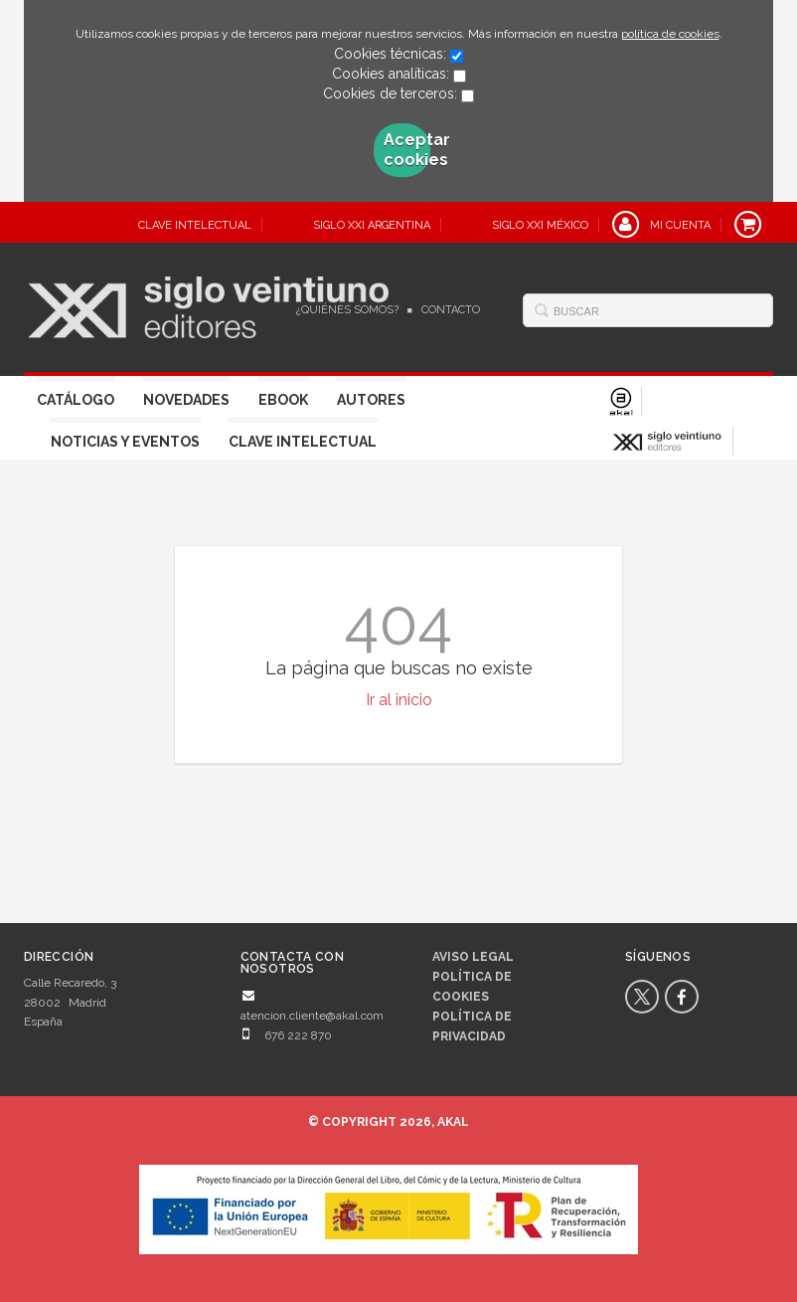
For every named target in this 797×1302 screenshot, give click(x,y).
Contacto (450, 309)
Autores (371, 400)
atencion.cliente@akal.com (312, 1016)
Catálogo (75, 400)
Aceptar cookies (406, 149)
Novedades (186, 400)
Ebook (283, 400)
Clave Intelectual (303, 442)
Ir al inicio (399, 699)
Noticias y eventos (125, 442)
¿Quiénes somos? (347, 309)
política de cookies (670, 34)
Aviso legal (473, 957)
